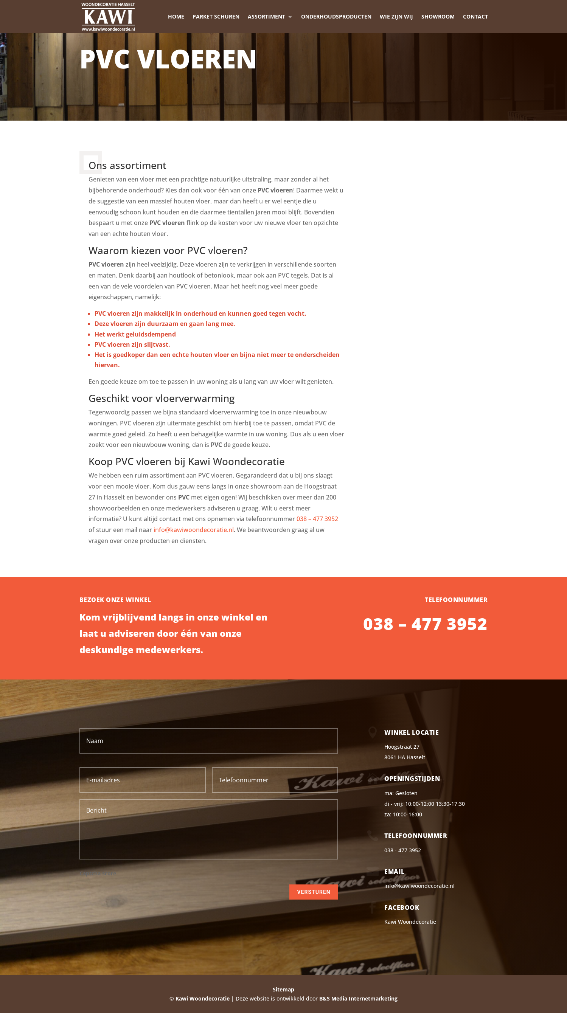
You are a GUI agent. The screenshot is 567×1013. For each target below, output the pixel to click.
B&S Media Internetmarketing (358, 998)
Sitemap (283, 989)
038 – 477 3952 (317, 519)
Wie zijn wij (396, 16)
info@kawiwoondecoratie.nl (194, 530)
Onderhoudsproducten (336, 16)
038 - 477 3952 (402, 850)
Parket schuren (216, 16)
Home (176, 16)
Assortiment (266, 16)
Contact (475, 16)
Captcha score (97, 873)
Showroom (438, 16)
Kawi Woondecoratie (410, 921)
